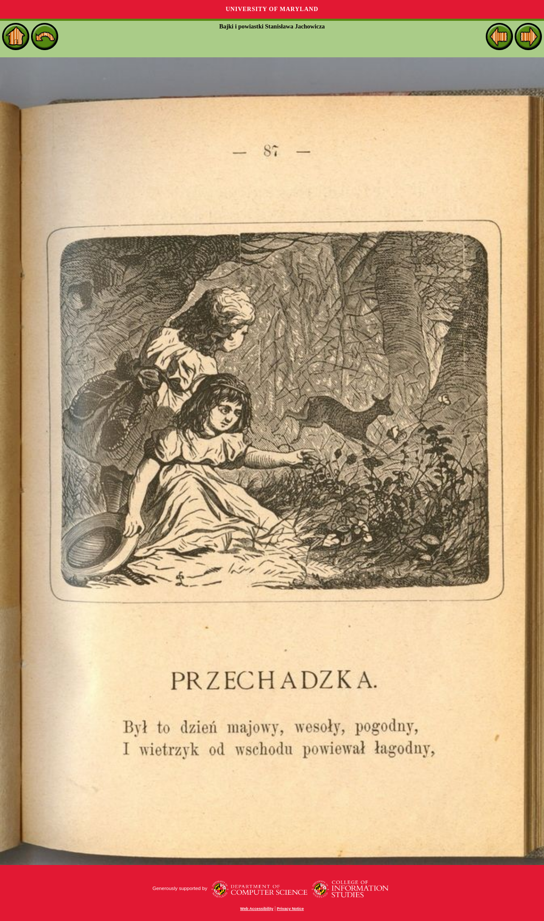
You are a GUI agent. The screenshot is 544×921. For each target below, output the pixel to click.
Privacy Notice (290, 909)
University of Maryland (272, 9)
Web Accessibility (256, 909)
